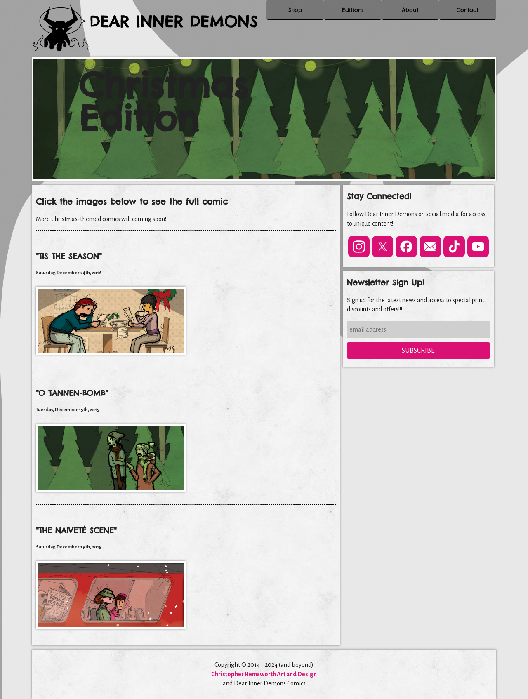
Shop (295, 16)
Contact (467, 16)
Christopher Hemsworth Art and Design (264, 674)
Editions (353, 16)
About (410, 16)
